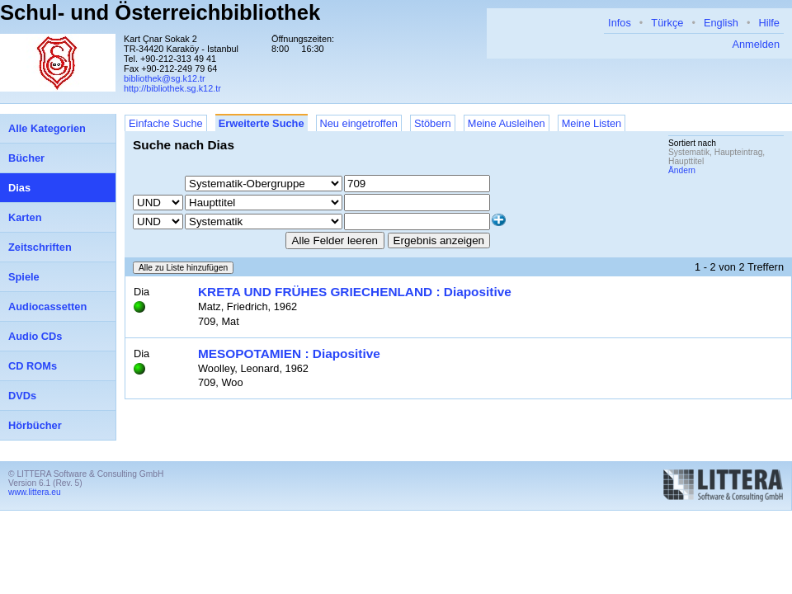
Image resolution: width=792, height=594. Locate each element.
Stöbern (432, 123)
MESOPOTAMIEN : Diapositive (289, 353)
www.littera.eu (34, 492)
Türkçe (667, 22)
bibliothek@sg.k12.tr (164, 78)
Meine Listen (592, 123)
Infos (619, 22)
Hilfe (769, 22)
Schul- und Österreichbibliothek (160, 12)
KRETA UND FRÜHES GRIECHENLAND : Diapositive (355, 292)
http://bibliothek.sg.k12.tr (172, 88)
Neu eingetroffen (359, 123)
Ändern (681, 170)
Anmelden (756, 44)
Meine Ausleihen (506, 123)
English (721, 22)
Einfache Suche (166, 123)
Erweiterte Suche (261, 123)
